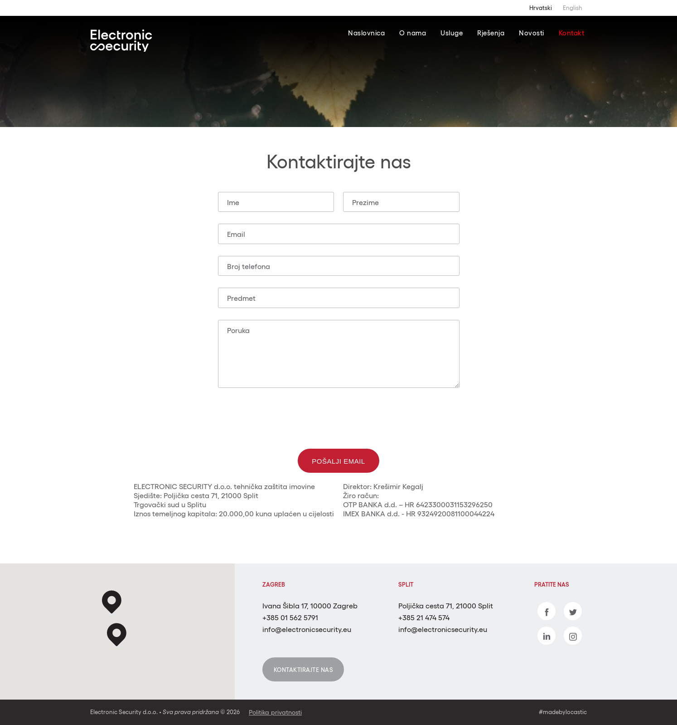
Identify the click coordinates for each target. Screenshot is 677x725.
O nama (412, 33)
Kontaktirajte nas (304, 669)
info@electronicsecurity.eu (306, 629)
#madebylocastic (563, 712)
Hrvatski (540, 8)
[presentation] (338, 417)
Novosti (531, 33)
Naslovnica (366, 33)
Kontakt (572, 33)
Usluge (451, 33)
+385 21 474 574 (424, 617)
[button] (116, 635)
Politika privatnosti (275, 712)
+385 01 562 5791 (290, 617)
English (572, 8)
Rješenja (490, 33)
